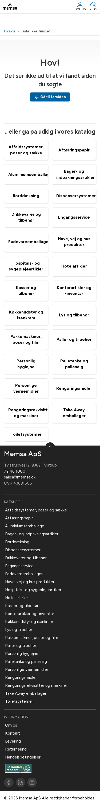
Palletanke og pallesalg (26, 661)
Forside (9, 31)
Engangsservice (74, 217)
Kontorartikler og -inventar (29, 613)
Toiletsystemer (26, 434)
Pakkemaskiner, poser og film (31, 637)
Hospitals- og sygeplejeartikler (33, 589)
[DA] (10, 6)
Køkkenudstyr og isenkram (29, 621)
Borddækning (26, 195)
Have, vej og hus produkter (29, 581)
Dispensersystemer (76, 195)
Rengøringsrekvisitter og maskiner (36, 685)
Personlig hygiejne (21, 653)
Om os (11, 725)
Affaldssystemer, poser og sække (36, 510)
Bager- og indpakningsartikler (31, 534)
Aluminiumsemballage (30, 174)
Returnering (16, 749)
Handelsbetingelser (23, 757)
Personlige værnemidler (26, 669)
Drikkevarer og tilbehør (26, 558)
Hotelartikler (74, 266)
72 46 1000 (14, 471)
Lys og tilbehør (74, 315)
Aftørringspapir (74, 150)
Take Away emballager (25, 693)
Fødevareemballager (29, 241)
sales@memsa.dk (19, 477)
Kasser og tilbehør (21, 605)
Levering (13, 741)
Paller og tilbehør (74, 339)
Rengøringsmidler (74, 388)
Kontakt (12, 733)
